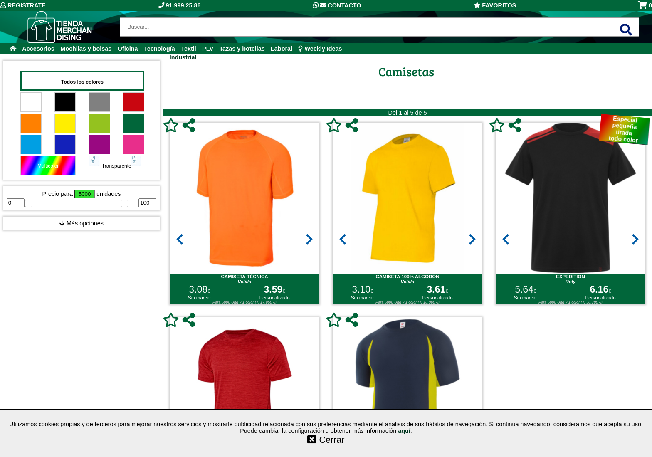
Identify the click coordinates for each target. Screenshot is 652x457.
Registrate (23, 5)
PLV (207, 48)
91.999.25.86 (179, 5)
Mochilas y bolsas (85, 48)
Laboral (281, 48)
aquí (404, 430)
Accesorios (38, 48)
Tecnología (159, 48)
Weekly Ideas (320, 48)
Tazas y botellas (241, 48)
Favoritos (495, 5)
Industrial (183, 57)
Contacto (337, 5)
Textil (188, 48)
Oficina (128, 48)
